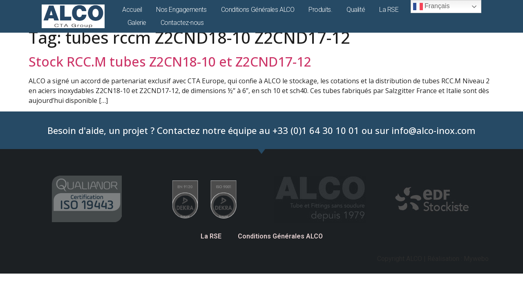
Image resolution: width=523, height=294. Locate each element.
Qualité (355, 9)
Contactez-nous (182, 23)
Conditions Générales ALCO (258, 9)
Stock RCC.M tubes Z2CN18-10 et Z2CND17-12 (170, 61)
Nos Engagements (181, 9)
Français (431, 6)
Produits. (320, 9)
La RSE (388, 9)
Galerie (136, 23)
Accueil (132, 9)
